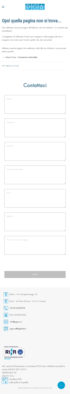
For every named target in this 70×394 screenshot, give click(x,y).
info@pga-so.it (16, 322)
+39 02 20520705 (17, 308)
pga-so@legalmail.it (18, 328)
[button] (3, 7)
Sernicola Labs (47, 388)
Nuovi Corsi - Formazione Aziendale (21, 57)
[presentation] (35, 264)
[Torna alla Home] (35, 7)
